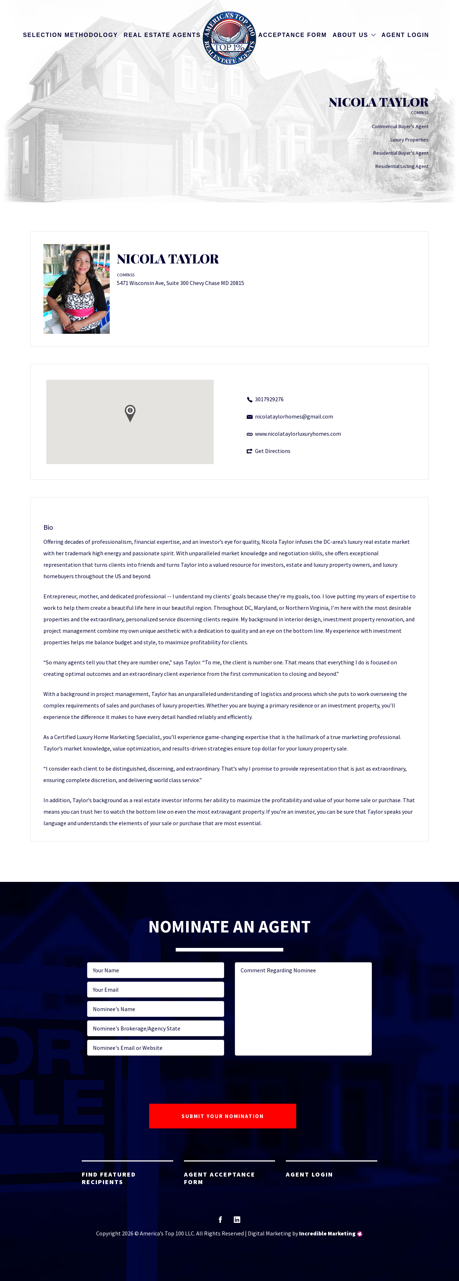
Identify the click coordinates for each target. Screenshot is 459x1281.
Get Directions (272, 450)
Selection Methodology (70, 35)
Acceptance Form (292, 35)
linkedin (237, 1222)
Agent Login (405, 35)
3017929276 (269, 399)
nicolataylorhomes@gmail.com (294, 416)
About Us (350, 35)
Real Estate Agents (162, 35)
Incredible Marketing (327, 1233)
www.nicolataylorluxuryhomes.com (298, 433)
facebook (220, 1222)
